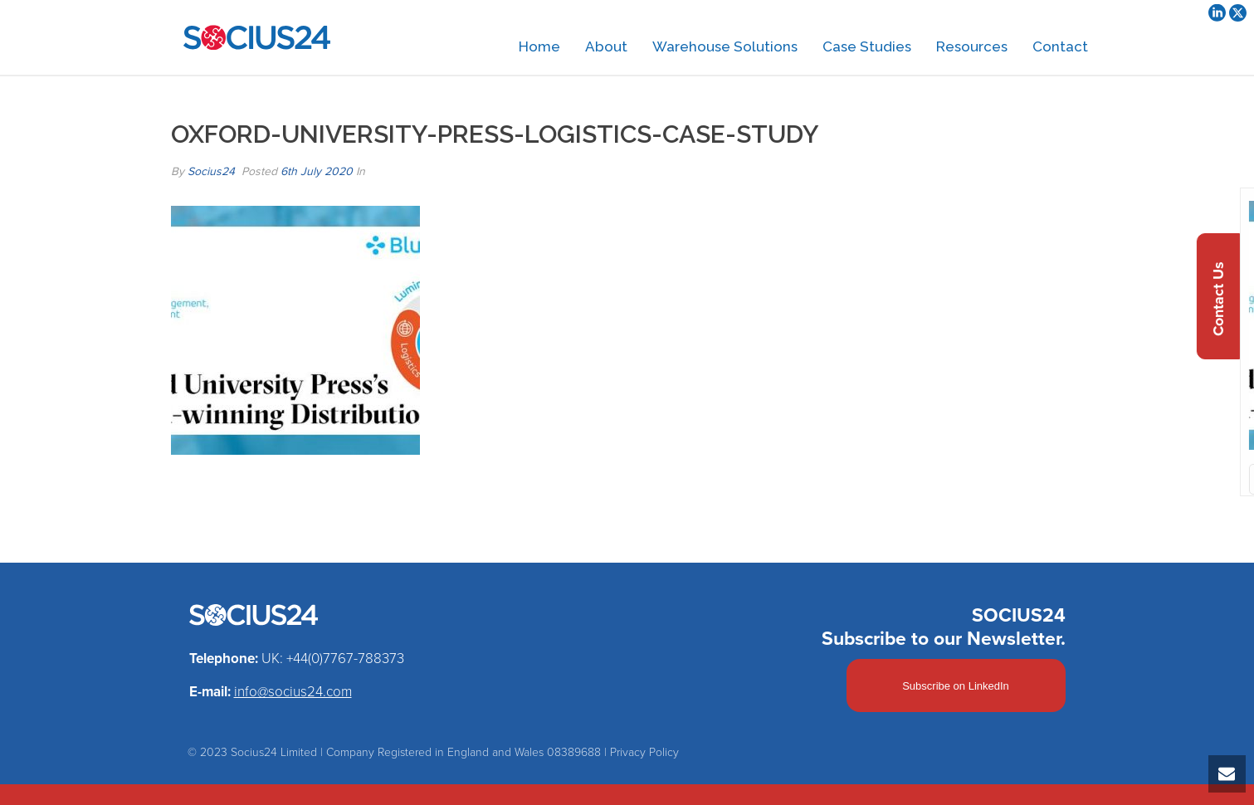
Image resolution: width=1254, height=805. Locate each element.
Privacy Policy (644, 752)
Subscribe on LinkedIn (955, 686)
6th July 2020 (317, 171)
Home (539, 46)
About (606, 46)
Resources (972, 46)
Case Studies (866, 46)
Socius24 (211, 171)
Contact (1060, 46)
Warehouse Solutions (725, 46)
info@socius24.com (293, 691)
